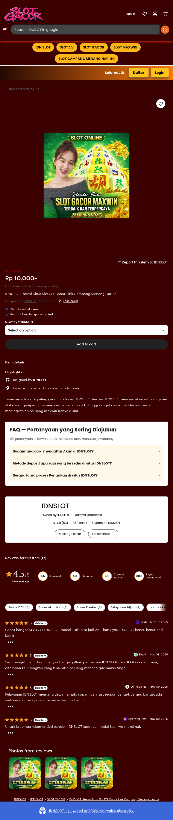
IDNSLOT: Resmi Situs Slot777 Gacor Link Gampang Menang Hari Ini (61, 294)
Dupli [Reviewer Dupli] (142, 654)
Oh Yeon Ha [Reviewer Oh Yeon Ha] (138, 686)
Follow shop (101, 534)
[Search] (165, 29)
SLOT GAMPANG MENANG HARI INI (86, 58)
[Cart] (165, 14)
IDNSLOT (30, 301)
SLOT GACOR (94, 47)
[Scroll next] (168, 607)
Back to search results (24, 89)
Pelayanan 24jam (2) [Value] (126, 607)
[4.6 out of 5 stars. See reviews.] (47, 301)
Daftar (138, 72)
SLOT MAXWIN (126, 47)
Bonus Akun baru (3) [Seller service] (53, 607)
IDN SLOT (42, 47)
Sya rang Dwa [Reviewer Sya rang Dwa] (137, 719)
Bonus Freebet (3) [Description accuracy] (89, 607)
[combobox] (85, 29)
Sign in (130, 14)
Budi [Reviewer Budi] (144, 622)
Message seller (70, 534)
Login (159, 72)
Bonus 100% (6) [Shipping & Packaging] (19, 607)
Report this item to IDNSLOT (143, 262)
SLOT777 (66, 47)
